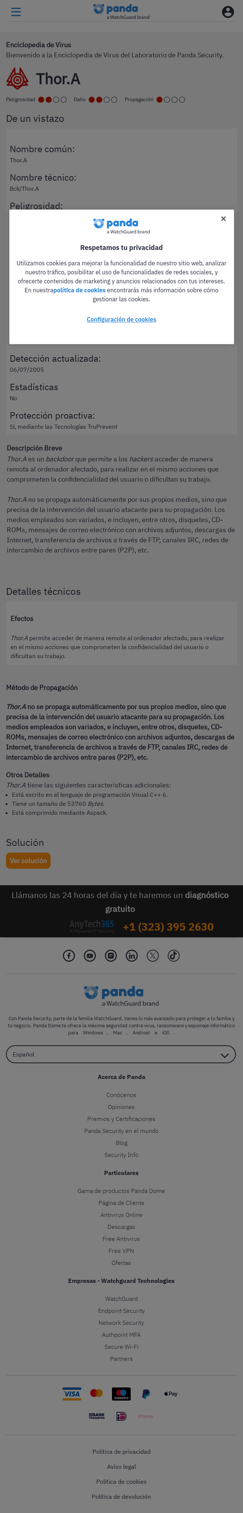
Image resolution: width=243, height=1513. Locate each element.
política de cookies (79, 290)
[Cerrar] (223, 218)
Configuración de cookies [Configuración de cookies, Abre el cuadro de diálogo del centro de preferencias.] (121, 319)
